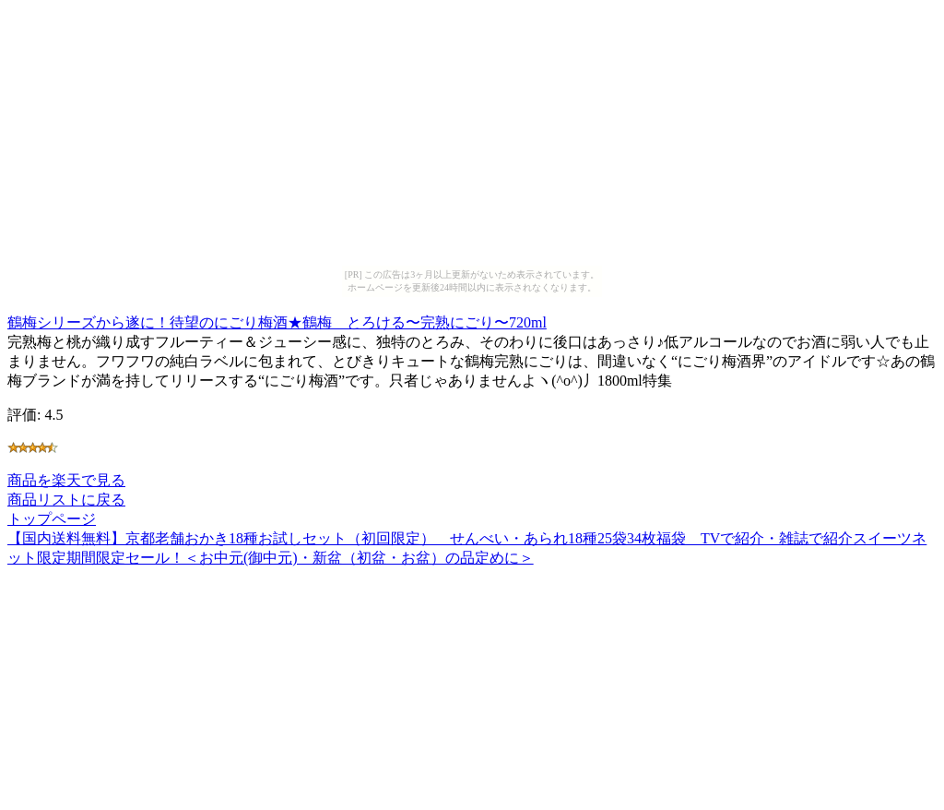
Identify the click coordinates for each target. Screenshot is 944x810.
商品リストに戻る (66, 499)
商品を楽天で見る (66, 480)
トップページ (51, 519)
